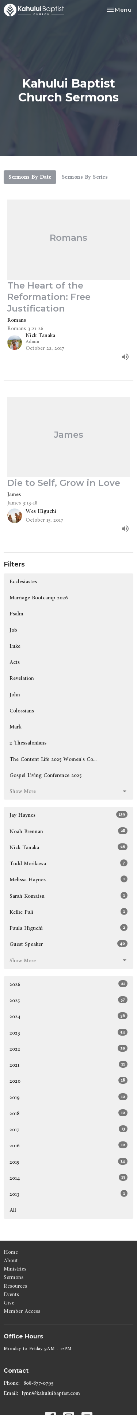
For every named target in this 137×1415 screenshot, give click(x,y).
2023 (68, 1032)
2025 (68, 1000)
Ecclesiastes (23, 581)
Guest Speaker (68, 944)
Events (11, 1294)
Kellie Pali (68, 912)
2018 (68, 1113)
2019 (68, 1097)
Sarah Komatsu (68, 896)
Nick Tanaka (68, 847)
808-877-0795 (38, 1383)
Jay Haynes (68, 815)
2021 (68, 1064)
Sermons (13, 1277)
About (11, 1260)
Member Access (22, 1311)
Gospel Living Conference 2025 (45, 775)
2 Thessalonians (27, 743)
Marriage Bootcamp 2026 (38, 598)
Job (13, 630)
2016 (68, 1145)
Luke (14, 646)
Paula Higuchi (68, 928)
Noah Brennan (68, 831)
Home (11, 1252)
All (12, 1210)
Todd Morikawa (68, 863)
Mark (15, 727)
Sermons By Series (85, 177)
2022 (68, 1048)
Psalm (16, 614)
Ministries (15, 1269)
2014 (68, 1178)
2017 (68, 1129)
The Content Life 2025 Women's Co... (52, 759)
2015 (68, 1161)
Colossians (21, 711)
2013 (68, 1194)
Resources (15, 1286)
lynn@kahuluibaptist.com (51, 1393)
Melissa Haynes (68, 879)
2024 (68, 1016)
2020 (68, 1080)
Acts (14, 662)
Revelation (21, 678)
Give (9, 1303)
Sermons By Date (30, 177)
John (14, 695)
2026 (68, 984)
